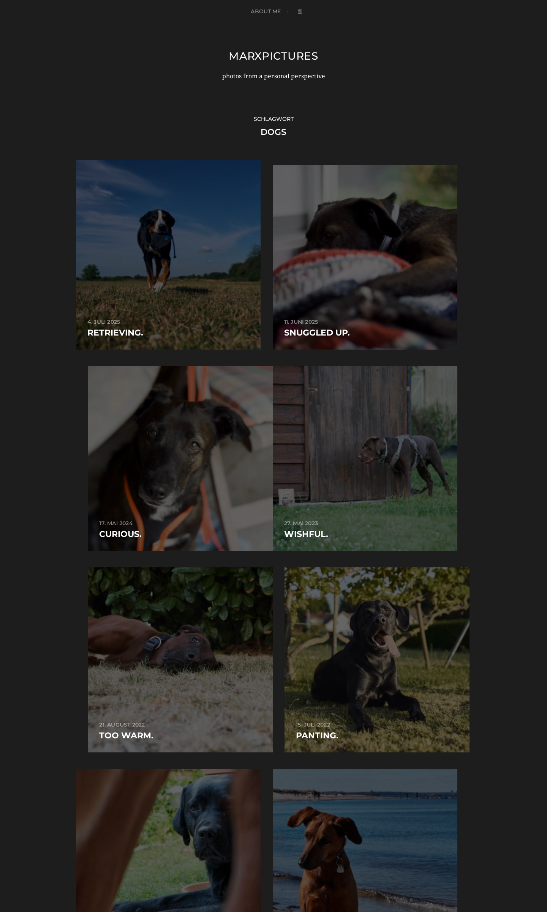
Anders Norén (291, 879)
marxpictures (273, 55)
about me (266, 11)
